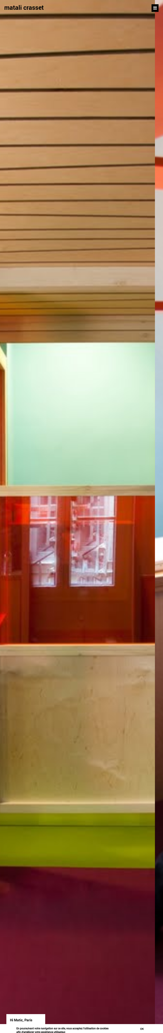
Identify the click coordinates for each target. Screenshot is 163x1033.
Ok (142, 1028)
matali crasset (24, 7)
